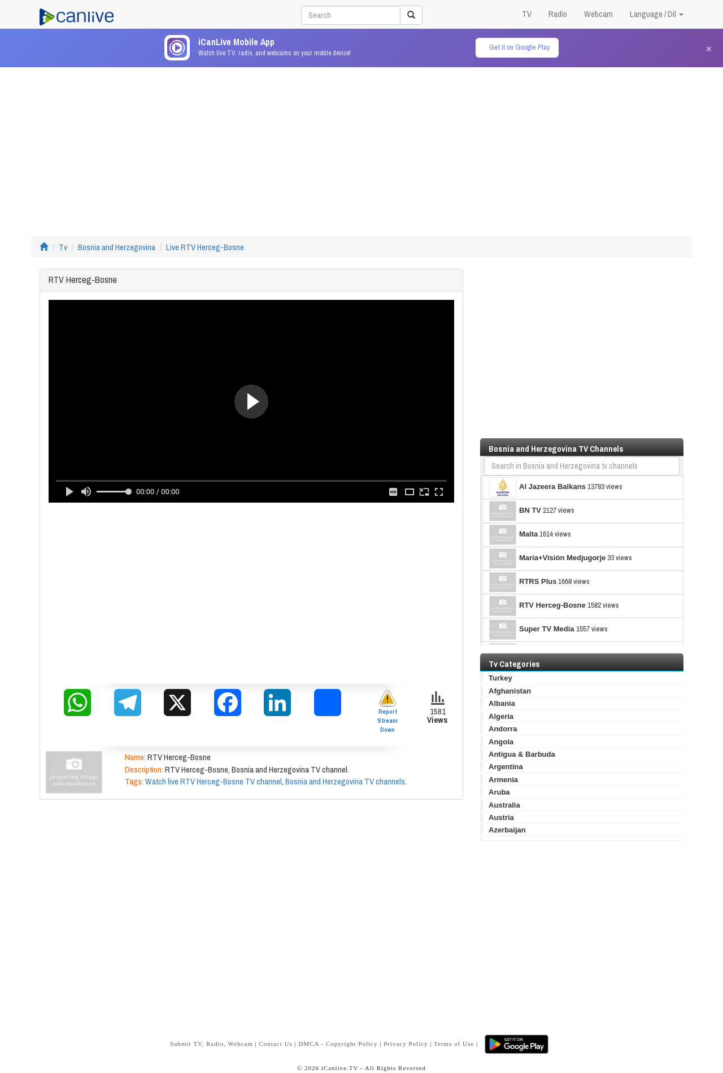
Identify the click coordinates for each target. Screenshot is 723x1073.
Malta (513, 535)
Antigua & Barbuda (522, 754)
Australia (504, 805)
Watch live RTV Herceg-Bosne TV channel (213, 781)
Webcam (598, 14)
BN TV (515, 511)
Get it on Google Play (519, 47)
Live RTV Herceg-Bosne (205, 247)
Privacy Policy (406, 1043)
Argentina (506, 766)
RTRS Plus (522, 582)
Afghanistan (510, 691)
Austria (501, 817)
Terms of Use (454, 1043)
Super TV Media (531, 630)
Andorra (503, 729)
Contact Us (275, 1043)
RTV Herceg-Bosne (537, 606)
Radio (557, 14)
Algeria (501, 716)
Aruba (499, 792)
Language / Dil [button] (656, 14)
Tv (63, 247)
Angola (501, 742)
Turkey (500, 678)
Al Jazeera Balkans (537, 487)
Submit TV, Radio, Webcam (211, 1043)
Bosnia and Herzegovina (116, 247)
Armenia (503, 779)
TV (527, 14)
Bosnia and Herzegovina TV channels (345, 781)
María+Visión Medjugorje (547, 558)
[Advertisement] (361, 146)
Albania (502, 703)
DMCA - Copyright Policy (337, 1043)
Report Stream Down (387, 711)
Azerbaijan (507, 830)
